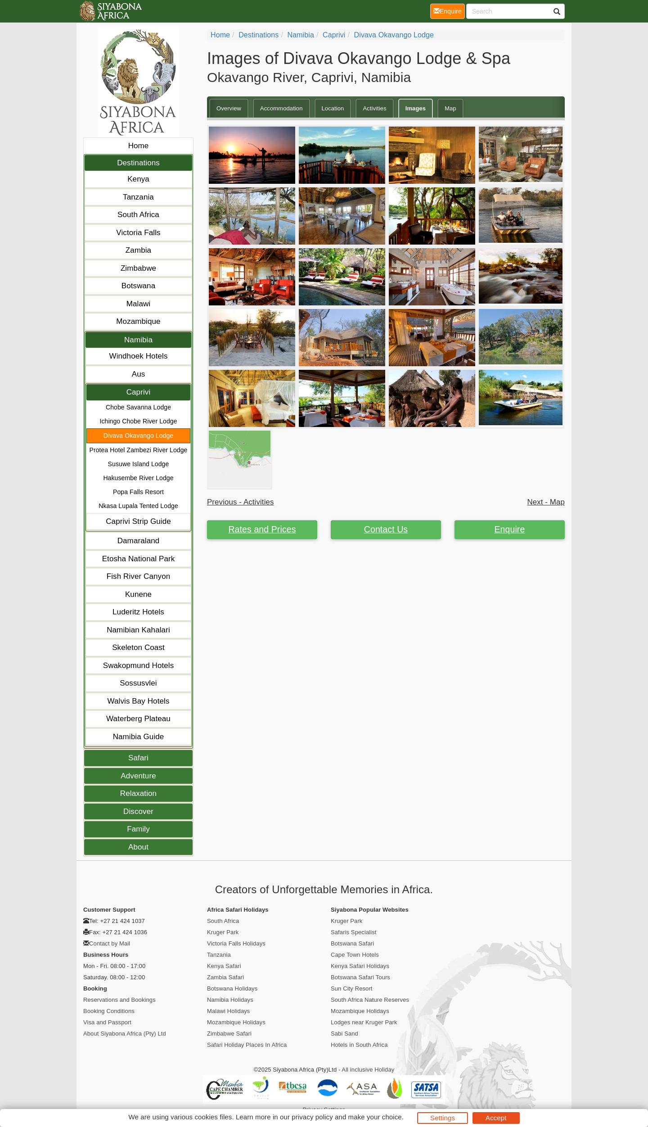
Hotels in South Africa (359, 1044)
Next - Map (546, 502)
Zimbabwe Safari (229, 1033)
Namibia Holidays (230, 999)
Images (415, 108)
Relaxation (138, 793)
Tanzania (138, 197)
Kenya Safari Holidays (360, 966)
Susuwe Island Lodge (138, 464)
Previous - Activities (240, 502)
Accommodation (281, 108)
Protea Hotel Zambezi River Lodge (139, 450)
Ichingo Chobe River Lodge (138, 421)
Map (450, 108)
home (220, 35)
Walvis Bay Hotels (138, 701)
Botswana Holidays (232, 988)
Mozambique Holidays (236, 1022)
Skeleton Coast (138, 647)
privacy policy (312, 1117)
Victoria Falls (138, 232)
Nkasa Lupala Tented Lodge (138, 505)
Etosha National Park (138, 558)
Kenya (138, 179)
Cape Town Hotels (355, 954)
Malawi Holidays (228, 1011)
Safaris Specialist (354, 932)
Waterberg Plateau (138, 718)
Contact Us (386, 529)
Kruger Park (222, 932)
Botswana (138, 286)
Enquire (510, 529)
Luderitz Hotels (138, 612)
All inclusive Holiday (368, 1069)
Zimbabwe (138, 268)
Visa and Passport (107, 1022)
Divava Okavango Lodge (138, 435)
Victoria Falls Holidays (236, 943)
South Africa (138, 214)
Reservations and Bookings (119, 999)
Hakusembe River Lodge (138, 478)
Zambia (138, 250)
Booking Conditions (109, 1011)
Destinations (138, 163)
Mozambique (138, 321)
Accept (496, 1118)
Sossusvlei (138, 683)
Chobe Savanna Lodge (138, 407)
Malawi (138, 304)
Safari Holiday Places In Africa (247, 1044)
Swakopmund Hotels (138, 665)
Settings (442, 1118)
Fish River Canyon (139, 576)
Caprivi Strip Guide (138, 521)
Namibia (138, 340)
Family (138, 829)
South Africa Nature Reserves (370, 999)
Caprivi (138, 392)
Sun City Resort (352, 988)
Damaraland (138, 540)
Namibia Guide (138, 736)
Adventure (138, 776)
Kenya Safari (224, 966)
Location (333, 108)
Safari (138, 758)
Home (138, 145)
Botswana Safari (352, 943)
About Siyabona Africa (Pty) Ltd (124, 1033)
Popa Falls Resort (138, 491)
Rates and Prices (262, 529)
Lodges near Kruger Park (364, 1022)
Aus (138, 374)
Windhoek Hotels (138, 356)
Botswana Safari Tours (360, 977)
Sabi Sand (344, 1033)
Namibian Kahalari (138, 630)
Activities (374, 108)
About (138, 847)
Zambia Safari (225, 977)
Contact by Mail (109, 943)
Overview (228, 108)
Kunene (138, 594)
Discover (138, 811)
